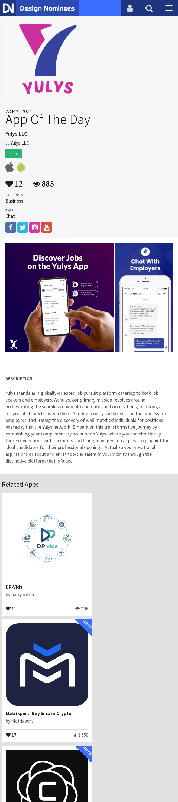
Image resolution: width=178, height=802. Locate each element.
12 (14, 181)
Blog (39, 771)
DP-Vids (14, 582)
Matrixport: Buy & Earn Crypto (127, 582)
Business (14, 201)
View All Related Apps (89, 747)
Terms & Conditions (123, 771)
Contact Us (59, 771)
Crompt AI (17, 703)
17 (100, 603)
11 (11, 603)
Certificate (86, 771)
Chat (10, 216)
